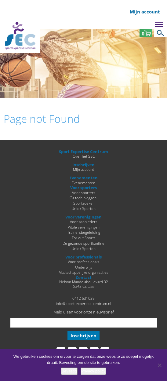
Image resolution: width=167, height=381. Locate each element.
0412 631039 (83, 298)
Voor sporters (83, 192)
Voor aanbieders (83, 221)
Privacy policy (93, 371)
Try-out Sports (84, 237)
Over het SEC (84, 156)
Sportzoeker (83, 203)
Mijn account (145, 12)
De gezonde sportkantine (83, 243)
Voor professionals (83, 261)
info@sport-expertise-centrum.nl (83, 303)
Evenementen (83, 182)
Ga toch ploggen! (83, 197)
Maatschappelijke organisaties (83, 272)
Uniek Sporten (83, 208)
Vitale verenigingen (84, 227)
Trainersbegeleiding (83, 232)
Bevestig (69, 371)
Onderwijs (83, 267)
